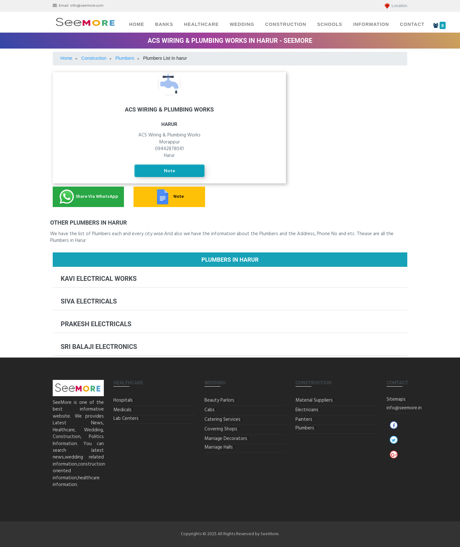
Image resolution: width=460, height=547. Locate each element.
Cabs (209, 410)
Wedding (242, 24)
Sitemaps (396, 399)
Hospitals (123, 400)
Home (136, 24)
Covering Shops (220, 429)
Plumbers (304, 428)
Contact (412, 24)
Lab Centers (126, 418)
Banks (164, 24)
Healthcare (201, 24)
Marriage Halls (218, 447)
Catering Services (222, 419)
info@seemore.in (404, 408)
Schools (329, 24)
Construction (285, 24)
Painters (303, 419)
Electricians (351, 92)
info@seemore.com (86, 6)
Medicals (122, 410)
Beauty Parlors (219, 400)
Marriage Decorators (225, 438)
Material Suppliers (314, 400)
